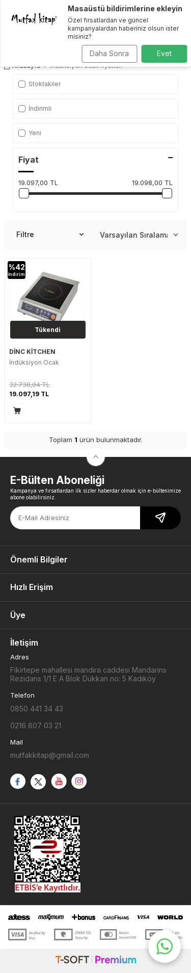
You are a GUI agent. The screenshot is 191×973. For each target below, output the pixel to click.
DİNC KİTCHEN (32, 351)
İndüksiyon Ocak (34, 362)
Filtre (50, 234)
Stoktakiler (39, 84)
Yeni (29, 133)
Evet (164, 53)
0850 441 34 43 (36, 708)
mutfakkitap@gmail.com (49, 755)
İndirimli (34, 108)
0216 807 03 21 (35, 725)
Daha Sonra (109, 53)
